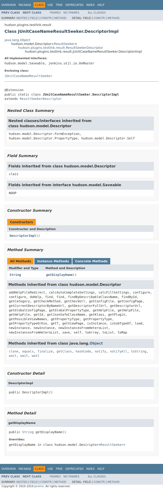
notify (100, 351)
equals (28, 351)
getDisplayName (59, 275)
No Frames (71, 12)
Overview (8, 5)
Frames (55, 12)
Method (60, 18)
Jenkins (39, 486)
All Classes (97, 12)
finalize (45, 351)
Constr (46, 18)
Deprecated (74, 5)
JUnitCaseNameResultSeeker (28, 76)
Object (96, 343)
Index (90, 5)
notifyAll (118, 351)
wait (13, 355)
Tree (59, 5)
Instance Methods (53, 261)
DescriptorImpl (23, 235)
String (15, 275)
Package (25, 5)
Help (100, 5)
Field (34, 18)
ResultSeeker (64, 44)
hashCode (83, 351)
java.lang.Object (17, 40)
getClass (64, 351)
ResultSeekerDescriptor (41, 99)
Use (50, 5)
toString (138, 351)
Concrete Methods (91, 261)
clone (13, 351)
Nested (21, 18)
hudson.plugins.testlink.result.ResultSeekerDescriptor (60, 47)
